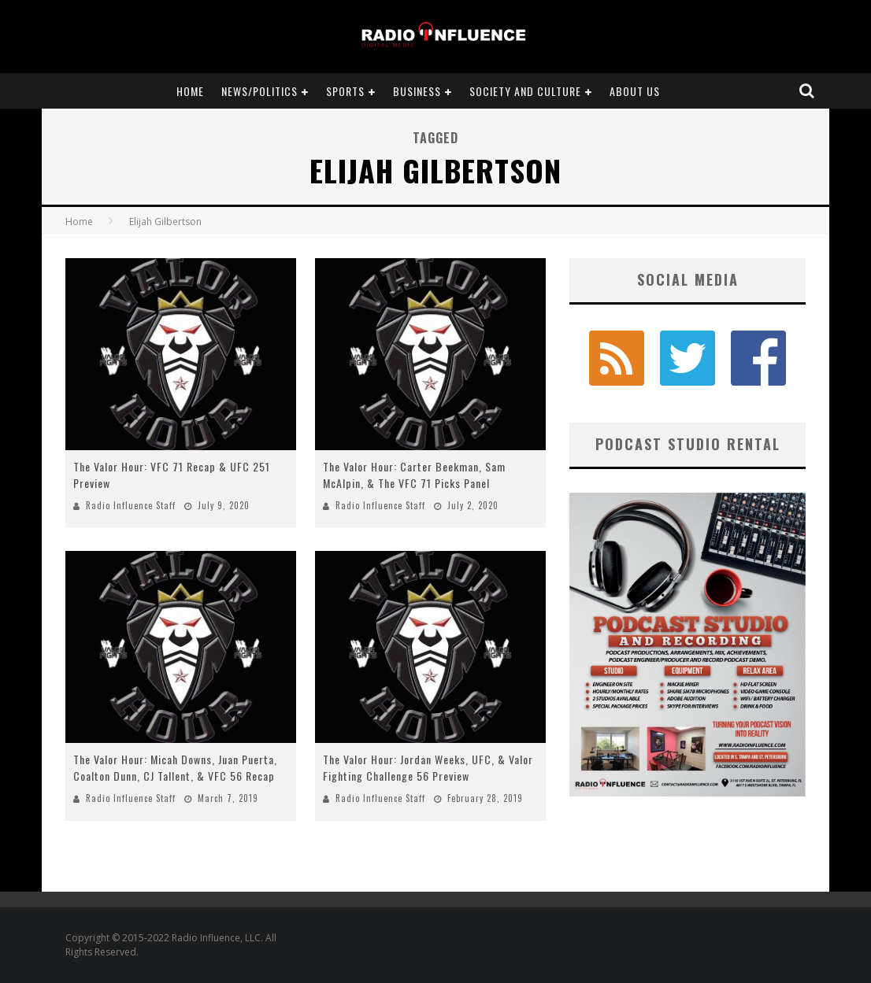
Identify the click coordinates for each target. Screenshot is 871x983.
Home (190, 91)
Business (417, 91)
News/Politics (259, 91)
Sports (345, 91)
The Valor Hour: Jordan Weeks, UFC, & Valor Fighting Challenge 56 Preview (428, 767)
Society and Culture (525, 91)
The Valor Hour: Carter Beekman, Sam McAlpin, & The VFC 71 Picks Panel (414, 474)
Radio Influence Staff (131, 505)
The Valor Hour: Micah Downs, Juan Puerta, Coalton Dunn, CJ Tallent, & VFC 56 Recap (175, 767)
